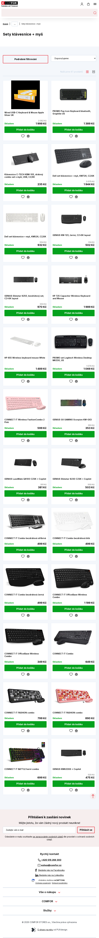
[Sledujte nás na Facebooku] (50, 870)
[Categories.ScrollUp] (93, 796)
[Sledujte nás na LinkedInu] (49, 875)
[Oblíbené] (23, 135)
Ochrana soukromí (43, 883)
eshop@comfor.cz (51, 865)
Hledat (94, 12)
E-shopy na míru (45, 929)
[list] (93, 71)
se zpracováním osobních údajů (48, 836)
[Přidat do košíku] (25, 129)
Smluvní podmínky (59, 883)
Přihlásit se (86, 829)
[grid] (87, 71)
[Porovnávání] (28, 135)
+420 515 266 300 (51, 860)
